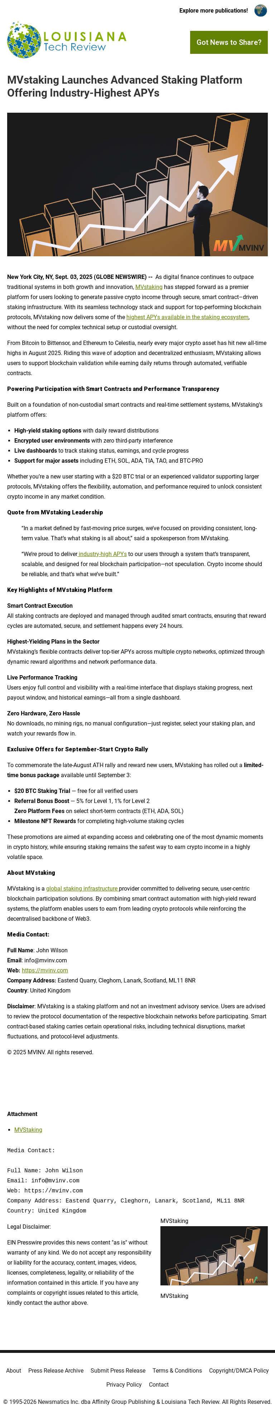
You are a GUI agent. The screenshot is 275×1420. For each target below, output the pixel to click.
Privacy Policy (124, 1384)
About (13, 1370)
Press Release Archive (55, 1370)
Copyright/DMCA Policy (239, 1370)
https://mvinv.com (45, 970)
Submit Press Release (118, 1370)
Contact (159, 1384)
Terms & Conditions (177, 1370)
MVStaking (28, 1129)
